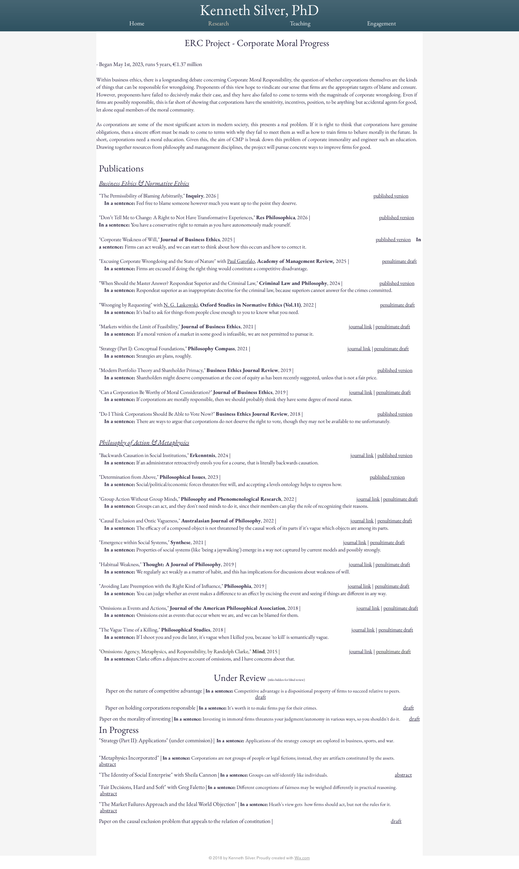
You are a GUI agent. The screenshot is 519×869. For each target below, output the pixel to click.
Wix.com (302, 858)
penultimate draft (399, 261)
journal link (359, 348)
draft (260, 697)
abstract (107, 764)
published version (390, 195)
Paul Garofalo (241, 261)
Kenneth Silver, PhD (259, 9)
